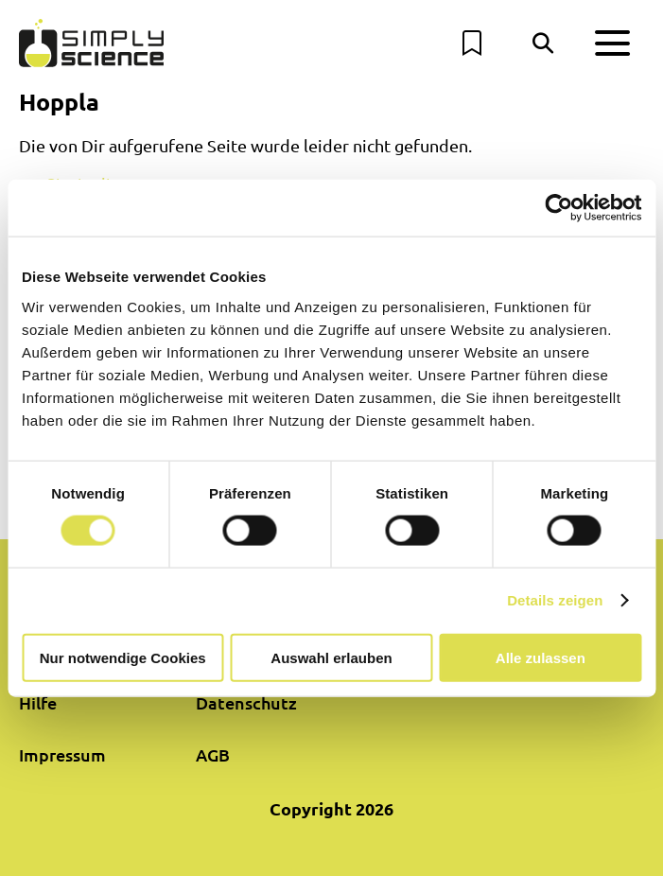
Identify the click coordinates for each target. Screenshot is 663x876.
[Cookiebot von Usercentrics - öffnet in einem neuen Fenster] (558, 208)
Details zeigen (554, 600)
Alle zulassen (540, 657)
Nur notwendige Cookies (123, 657)
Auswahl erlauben (331, 657)
